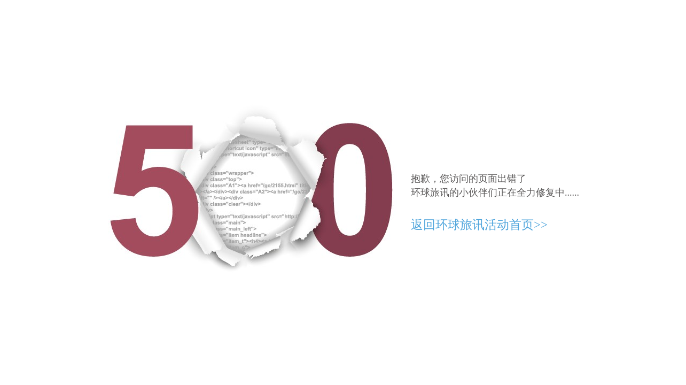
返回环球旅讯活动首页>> (479, 225)
